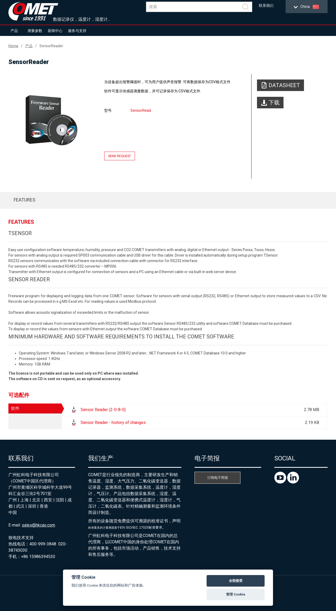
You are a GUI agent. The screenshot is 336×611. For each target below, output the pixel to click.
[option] (51, 120)
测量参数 (35, 31)
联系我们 (266, 5)
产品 (14, 31)
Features (24, 200)
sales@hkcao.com (38, 525)
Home (13, 46)
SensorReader (51, 46)
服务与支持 (77, 31)
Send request (119, 156)
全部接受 (236, 581)
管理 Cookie (235, 594)
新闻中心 (55, 31)
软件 (15, 408)
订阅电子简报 (217, 478)
